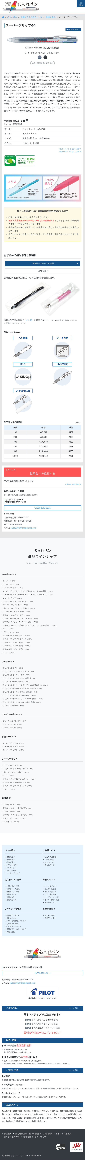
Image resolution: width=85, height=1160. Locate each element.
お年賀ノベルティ (12, 924)
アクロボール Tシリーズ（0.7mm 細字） (20, 618)
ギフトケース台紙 (12, 889)
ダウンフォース (11, 632)
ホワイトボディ (11, 865)
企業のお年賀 (10, 900)
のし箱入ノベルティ (13, 926)
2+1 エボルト (11, 822)
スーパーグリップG (13, 588)
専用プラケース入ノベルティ (16, 929)
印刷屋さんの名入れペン (31, 17)
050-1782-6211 (42, 508)
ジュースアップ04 (12, 728)
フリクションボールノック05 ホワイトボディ (22, 688)
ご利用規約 (46, 1134)
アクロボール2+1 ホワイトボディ (18, 808)
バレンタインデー (50, 886)
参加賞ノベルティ (12, 915)
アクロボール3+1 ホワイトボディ (18, 815)
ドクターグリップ (12, 873)
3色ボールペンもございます (70, 152)
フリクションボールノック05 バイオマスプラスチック (25, 685)
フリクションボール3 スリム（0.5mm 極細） (22, 702)
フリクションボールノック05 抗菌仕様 (19, 678)
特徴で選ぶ (10, 862)
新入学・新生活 (49, 889)
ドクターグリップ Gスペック (16, 635)
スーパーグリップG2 (13, 743)
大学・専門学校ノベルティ (15, 921)
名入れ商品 (12, 17)
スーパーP (9, 581)
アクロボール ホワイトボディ (16, 615)
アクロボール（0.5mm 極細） (16, 612)
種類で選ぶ (51, 17)
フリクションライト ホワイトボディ (19, 671)
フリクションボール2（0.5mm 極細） (19, 695)
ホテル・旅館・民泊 (51, 900)
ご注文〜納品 (48, 860)
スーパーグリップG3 (13, 746)
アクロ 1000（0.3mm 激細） (16, 642)
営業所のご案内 (49, 918)
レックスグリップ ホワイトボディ (18, 601)
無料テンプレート (12, 892)
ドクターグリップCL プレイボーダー (19, 779)
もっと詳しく (75, 1008)
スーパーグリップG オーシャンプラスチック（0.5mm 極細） (27, 591)
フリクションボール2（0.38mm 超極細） (20, 692)
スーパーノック (11, 584)
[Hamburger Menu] (81, 3)
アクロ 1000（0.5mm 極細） (16, 646)
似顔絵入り (10, 897)
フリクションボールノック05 (16, 675)
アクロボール (10, 871)
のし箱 (29, 320)
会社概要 (7, 1134)
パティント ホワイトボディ (15, 772)
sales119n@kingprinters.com (23, 528)
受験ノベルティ (11, 918)
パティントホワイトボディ (15, 605)
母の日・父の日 (49, 892)
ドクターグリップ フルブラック (17, 639)
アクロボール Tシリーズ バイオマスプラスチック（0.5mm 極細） (29, 625)
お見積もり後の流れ (73, 484)
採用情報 (26, 1137)
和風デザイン (10, 894)
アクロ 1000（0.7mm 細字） (16, 649)
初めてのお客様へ (50, 857)
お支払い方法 (48, 862)
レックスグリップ (12, 598)
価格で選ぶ (10, 857)
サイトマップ (39, 1137)
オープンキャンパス (51, 897)
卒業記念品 (10, 932)
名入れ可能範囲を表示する (42, 63)
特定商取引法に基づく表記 (26, 1134)
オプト (8, 629)
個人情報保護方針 (11, 1137)
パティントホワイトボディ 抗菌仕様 (18, 608)
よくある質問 (48, 915)
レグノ (8, 653)
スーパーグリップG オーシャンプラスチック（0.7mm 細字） (27, 594)
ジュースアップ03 (12, 724)
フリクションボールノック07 (16, 682)
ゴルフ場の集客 (49, 894)
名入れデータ (48, 865)
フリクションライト (13, 668)
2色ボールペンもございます (70, 149)
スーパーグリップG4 (13, 750)
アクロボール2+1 (12, 805)
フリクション (10, 868)
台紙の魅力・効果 (12, 886)
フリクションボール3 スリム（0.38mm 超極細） (23, 699)
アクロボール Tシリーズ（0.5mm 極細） (20, 622)
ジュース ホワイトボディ (15, 721)
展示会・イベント (50, 903)
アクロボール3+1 (12, 811)
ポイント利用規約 (63, 1134)
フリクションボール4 (13, 705)
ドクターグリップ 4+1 (14, 818)
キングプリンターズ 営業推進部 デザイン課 (22, 967)
